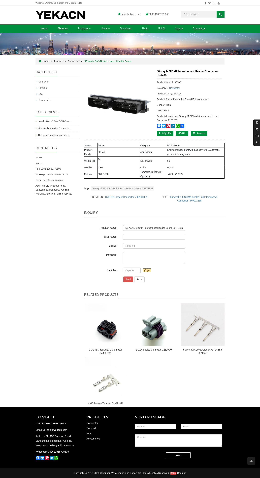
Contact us (199, 28)
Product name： (109, 228)
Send (128, 279)
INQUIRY (165, 133)
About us (63, 28)
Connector (73, 61)
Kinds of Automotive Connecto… (54, 128)
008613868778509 (58, 174)
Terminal (42, 87)
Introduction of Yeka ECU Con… (54, 121)
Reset (139, 279)
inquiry (179, 28)
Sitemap (181, 473)
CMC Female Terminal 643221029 (105, 403)
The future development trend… (54, 135)
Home (44, 28)
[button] (90, 28)
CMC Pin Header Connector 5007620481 (126, 197)
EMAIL (182, 133)
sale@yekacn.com (130, 14)
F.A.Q (161, 28)
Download (125, 28)
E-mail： (113, 245)
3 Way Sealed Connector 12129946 (154, 349)
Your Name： (111, 237)
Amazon (199, 133)
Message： (112, 254)
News (105, 28)
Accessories (44, 100)
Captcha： (112, 270)
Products (84, 28)
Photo (144, 28)
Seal (40, 94)
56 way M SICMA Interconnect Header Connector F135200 (122, 188)
